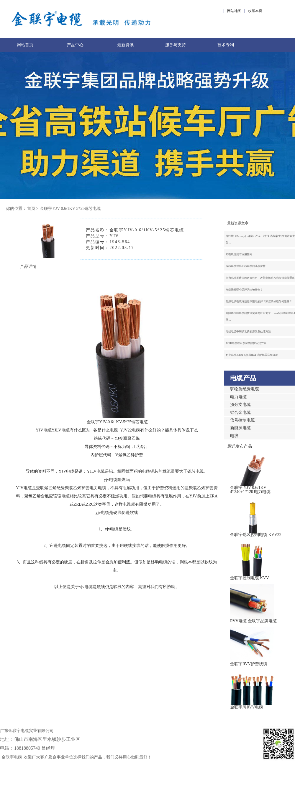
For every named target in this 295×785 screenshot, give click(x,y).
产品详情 (28, 266)
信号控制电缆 (242, 420)
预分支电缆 (240, 404)
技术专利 (225, 45)
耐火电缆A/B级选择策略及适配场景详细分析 (252, 355)
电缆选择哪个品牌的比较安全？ (244, 289)
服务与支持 (175, 45)
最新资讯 (125, 45)
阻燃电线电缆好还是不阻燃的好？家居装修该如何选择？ (259, 301)
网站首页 (25, 45)
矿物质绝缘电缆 (244, 389)
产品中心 (75, 45)
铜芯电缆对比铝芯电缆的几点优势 (246, 266)
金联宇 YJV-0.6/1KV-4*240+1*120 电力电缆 (250, 489)
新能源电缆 (240, 428)
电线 (234, 436)
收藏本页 (255, 11)
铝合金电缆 (240, 412)
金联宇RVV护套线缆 (248, 664)
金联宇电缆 (11, 757)
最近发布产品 (239, 446)
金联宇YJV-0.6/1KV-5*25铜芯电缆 (70, 208)
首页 (31, 208)
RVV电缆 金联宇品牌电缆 (253, 621)
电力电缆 (238, 397)
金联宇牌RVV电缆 (246, 707)
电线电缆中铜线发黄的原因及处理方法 (248, 331)
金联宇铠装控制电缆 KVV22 (255, 534)
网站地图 (234, 11)
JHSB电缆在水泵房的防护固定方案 (246, 343)
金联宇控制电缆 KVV (249, 578)
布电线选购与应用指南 (239, 254)
